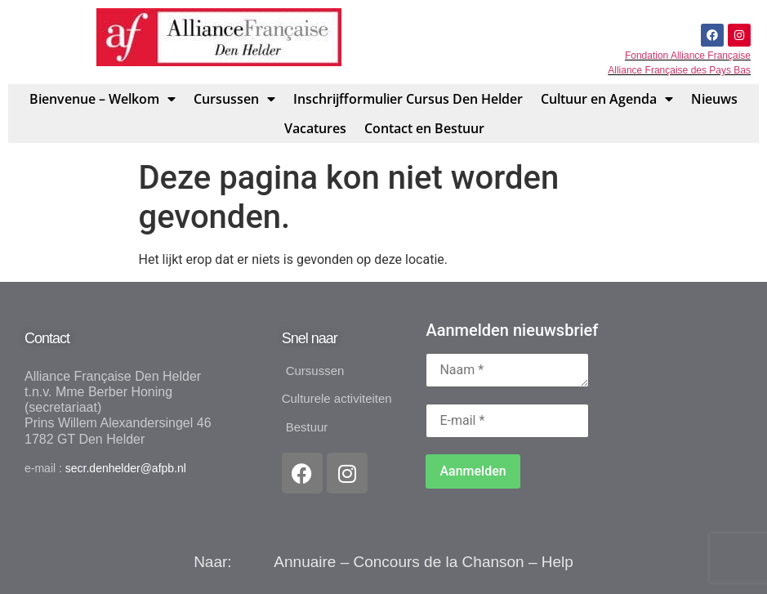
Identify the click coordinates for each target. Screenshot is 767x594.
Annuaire (305, 561)
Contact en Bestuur (424, 128)
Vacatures (315, 128)
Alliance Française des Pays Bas (679, 70)
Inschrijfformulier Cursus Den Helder (408, 99)
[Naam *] (507, 370)
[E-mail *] (507, 421)
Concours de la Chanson (439, 561)
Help (557, 561)
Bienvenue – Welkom (102, 99)
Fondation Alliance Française (688, 55)
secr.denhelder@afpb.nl (125, 468)
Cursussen (234, 99)
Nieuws (714, 99)
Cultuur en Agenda (607, 99)
